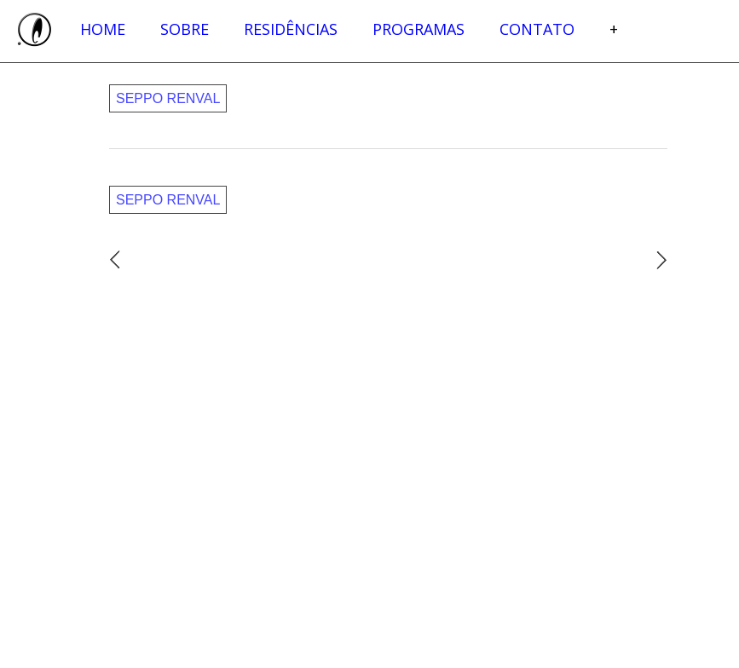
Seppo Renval (168, 98)
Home (102, 29)
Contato (536, 29)
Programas (418, 29)
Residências (291, 29)
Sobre (184, 29)
